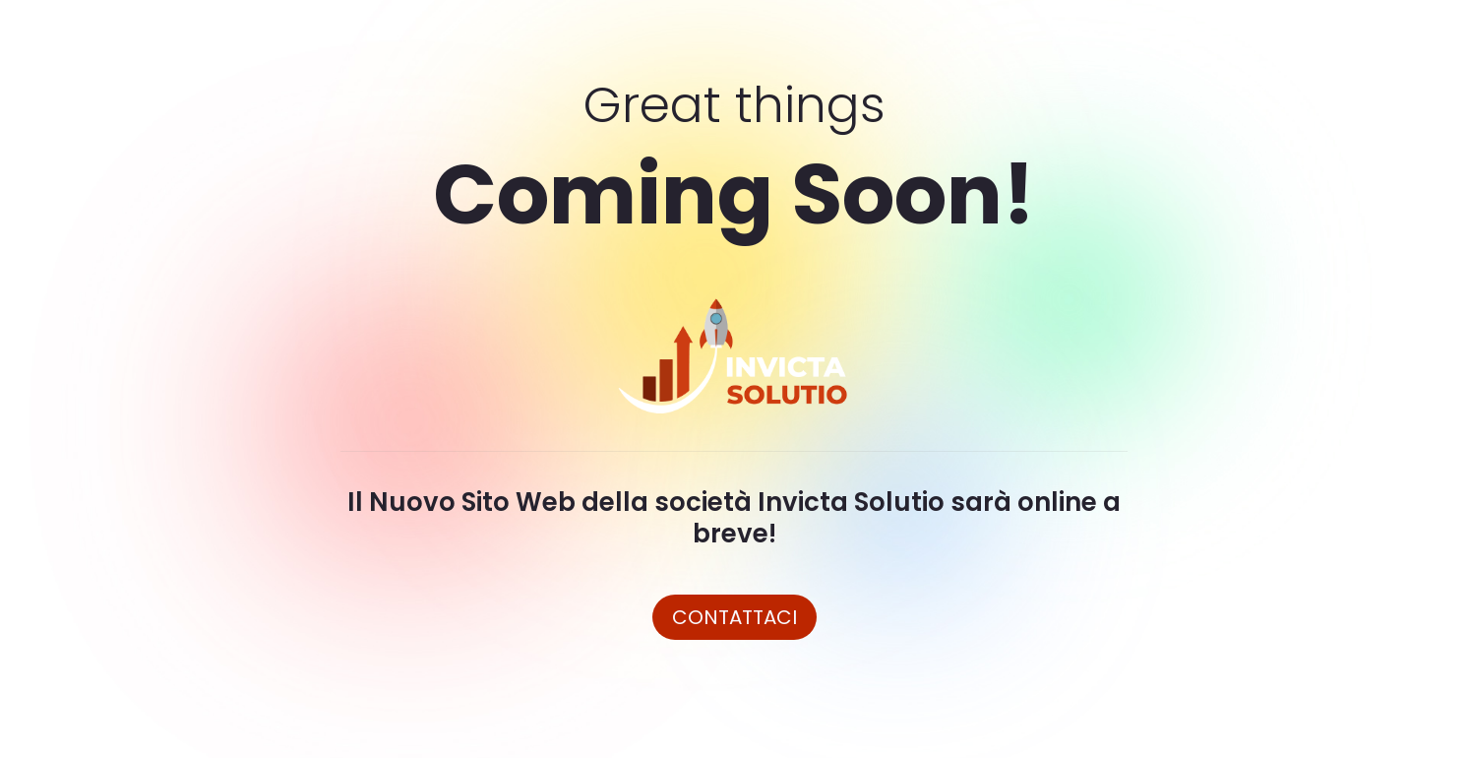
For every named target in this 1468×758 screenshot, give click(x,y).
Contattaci (734, 617)
